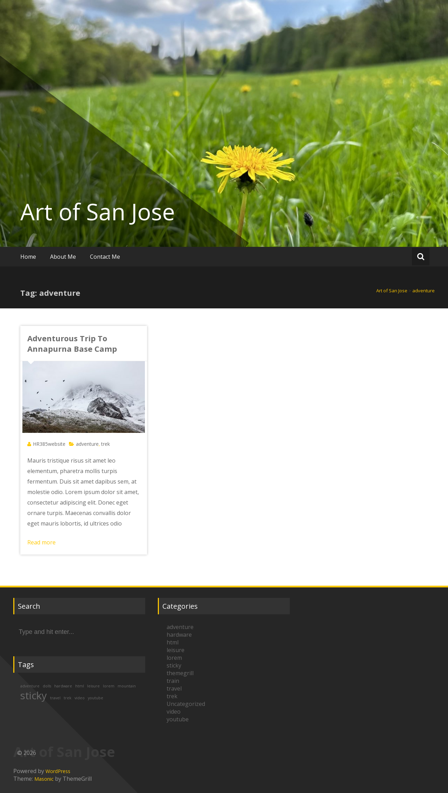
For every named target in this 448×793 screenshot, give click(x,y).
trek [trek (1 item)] (67, 697)
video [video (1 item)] (80, 697)
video (174, 711)
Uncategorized (186, 704)
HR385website (49, 444)
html (172, 642)
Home (28, 256)
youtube (178, 719)
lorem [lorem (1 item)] (108, 686)
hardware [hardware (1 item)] (63, 686)
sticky (174, 665)
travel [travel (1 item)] (55, 697)
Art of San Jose (97, 211)
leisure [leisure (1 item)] (93, 686)
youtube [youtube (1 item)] (95, 697)
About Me (63, 256)
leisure (175, 650)
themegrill (180, 673)
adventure (87, 444)
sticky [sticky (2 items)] (33, 695)
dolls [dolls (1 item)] (47, 686)
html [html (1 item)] (79, 686)
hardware (179, 634)
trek (105, 444)
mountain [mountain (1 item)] (127, 686)
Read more (41, 542)
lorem (174, 658)
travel (174, 688)
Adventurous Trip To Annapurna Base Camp (72, 343)
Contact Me (105, 256)
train (173, 681)
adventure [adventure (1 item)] (30, 686)
